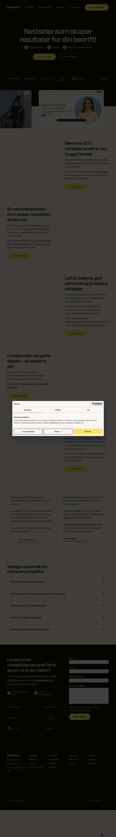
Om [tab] (88, 410)
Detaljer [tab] (58, 410)
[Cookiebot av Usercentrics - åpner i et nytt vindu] (93, 404)
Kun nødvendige (28, 431)
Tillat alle (87, 431)
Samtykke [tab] (27, 410)
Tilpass (58, 431)
